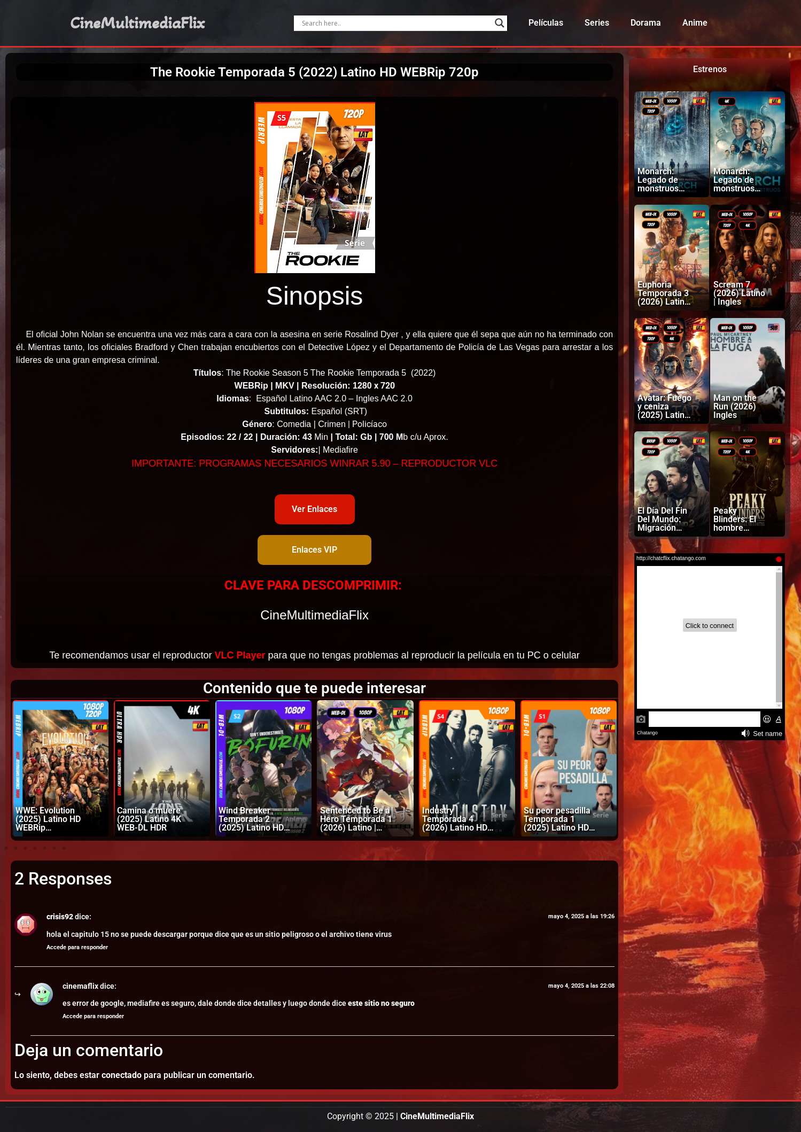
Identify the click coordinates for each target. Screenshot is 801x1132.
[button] (5, 848)
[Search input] (395, 22)
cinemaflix (80, 986)
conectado (122, 1075)
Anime (694, 23)
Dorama (646, 23)
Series (597, 23)
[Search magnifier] (499, 22)
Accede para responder (77, 947)
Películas (545, 23)
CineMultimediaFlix (137, 23)
